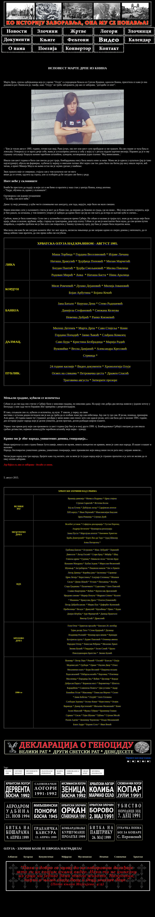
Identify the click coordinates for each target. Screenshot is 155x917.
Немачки (104, 857)
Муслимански (85, 857)
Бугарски (28, 857)
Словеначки (120, 857)
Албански (12, 857)
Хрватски (138, 857)
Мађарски (67, 857)
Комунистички (46, 857)
